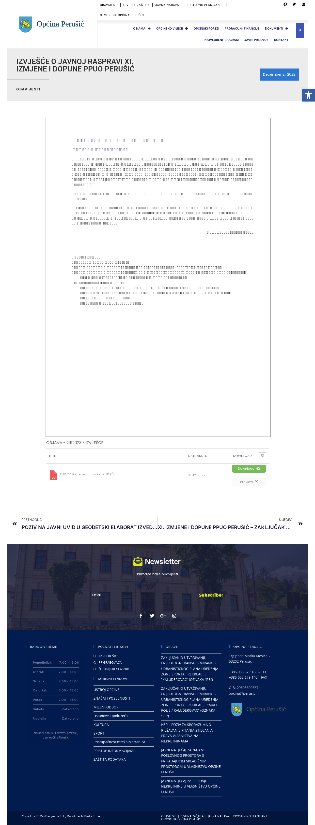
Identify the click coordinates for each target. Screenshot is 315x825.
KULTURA (101, 724)
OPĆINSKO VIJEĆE (172, 29)
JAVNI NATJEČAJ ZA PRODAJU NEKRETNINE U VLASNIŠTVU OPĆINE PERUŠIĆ (190, 786)
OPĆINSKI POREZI (206, 28)
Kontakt (281, 40)
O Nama (142, 29)
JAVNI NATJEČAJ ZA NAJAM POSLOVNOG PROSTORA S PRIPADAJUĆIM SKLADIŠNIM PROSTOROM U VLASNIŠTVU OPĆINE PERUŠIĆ (191, 761)
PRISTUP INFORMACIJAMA (115, 750)
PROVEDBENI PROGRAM (221, 40)
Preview (249, 482)
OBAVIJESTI (109, 5)
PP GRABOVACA (110, 662)
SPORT (99, 733)
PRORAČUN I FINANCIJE (242, 28)
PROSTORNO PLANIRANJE (204, 5)
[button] (308, 95)
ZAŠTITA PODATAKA (110, 759)
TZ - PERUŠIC (107, 656)
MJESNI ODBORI (107, 707)
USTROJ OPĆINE (106, 689)
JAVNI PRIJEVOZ (256, 40)
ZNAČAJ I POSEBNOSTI (112, 698)
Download (249, 468)
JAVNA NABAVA (167, 5)
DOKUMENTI (276, 29)
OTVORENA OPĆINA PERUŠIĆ (122, 15)
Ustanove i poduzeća (111, 715)
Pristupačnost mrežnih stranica (119, 741)
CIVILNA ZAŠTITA (136, 5)
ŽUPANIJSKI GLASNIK (113, 669)
